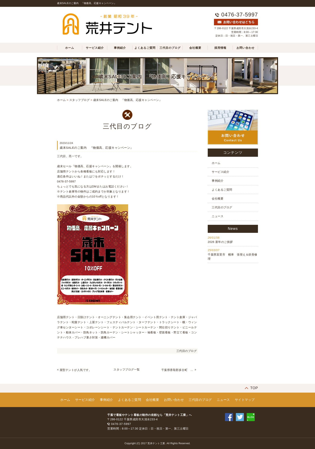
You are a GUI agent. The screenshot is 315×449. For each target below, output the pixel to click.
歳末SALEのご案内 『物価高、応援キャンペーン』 (127, 100)
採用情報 (220, 47)
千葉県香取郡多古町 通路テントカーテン (177, 370)
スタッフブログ (79, 100)
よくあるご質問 (144, 47)
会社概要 (195, 47)
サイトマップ (245, 399)
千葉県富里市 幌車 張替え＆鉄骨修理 (232, 256)
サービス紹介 (95, 47)
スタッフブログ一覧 (127, 369)
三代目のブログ (170, 47)
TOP (254, 388)
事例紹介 (120, 47)
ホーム (69, 47)
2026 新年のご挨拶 (220, 241)
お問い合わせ (245, 47)
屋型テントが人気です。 (76, 370)
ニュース (217, 216)
